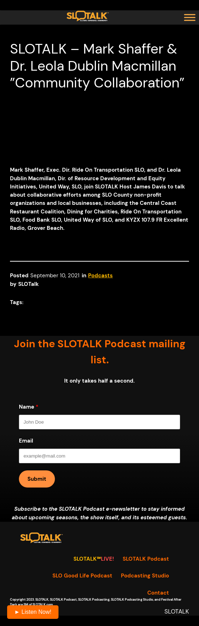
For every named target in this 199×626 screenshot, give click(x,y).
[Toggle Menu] (189, 17)
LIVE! (107, 559)
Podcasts (100, 275)
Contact (158, 593)
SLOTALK (176, 611)
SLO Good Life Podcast (82, 575)
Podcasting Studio (145, 575)
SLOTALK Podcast (146, 559)
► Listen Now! (32, 612)
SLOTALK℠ (87, 559)
